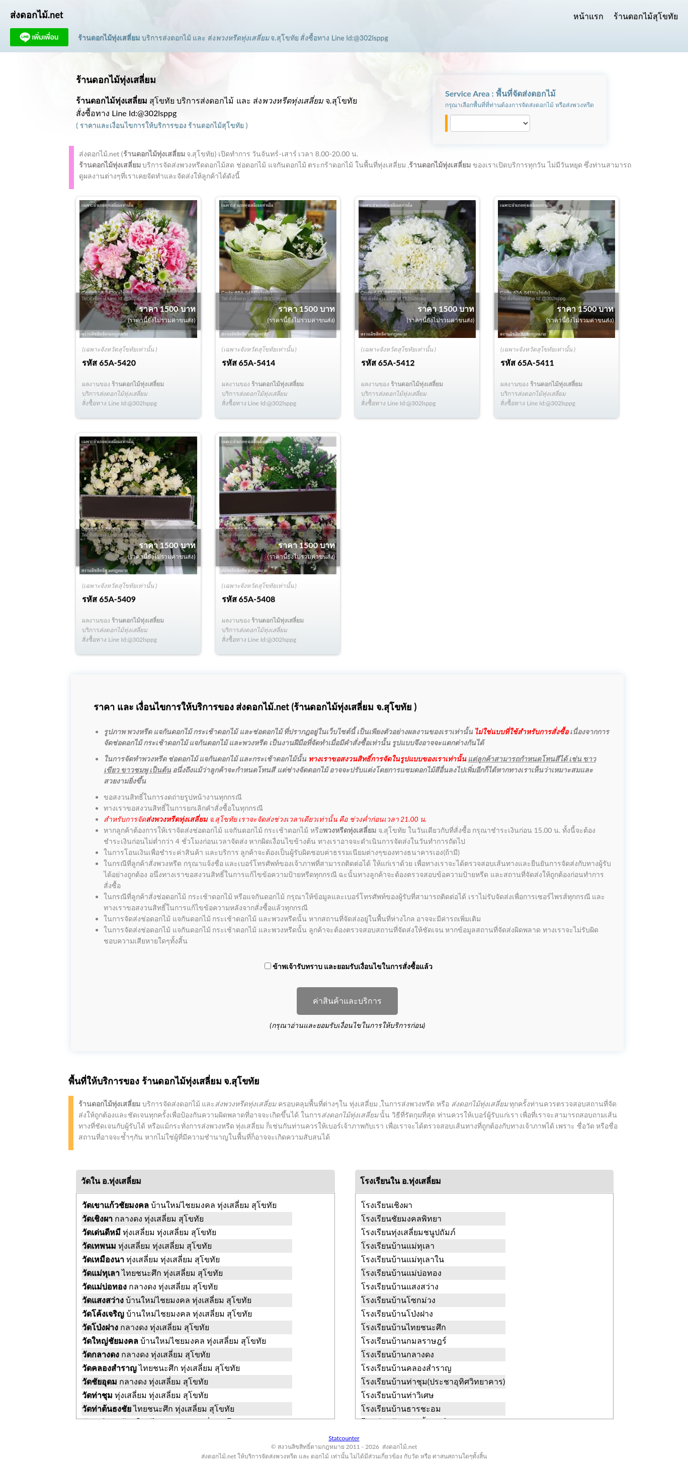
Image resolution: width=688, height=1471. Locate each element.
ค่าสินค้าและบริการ (347, 1001)
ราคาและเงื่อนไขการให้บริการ (127, 125)
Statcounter (343, 1438)
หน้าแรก (588, 16)
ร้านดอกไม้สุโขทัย (646, 16)
